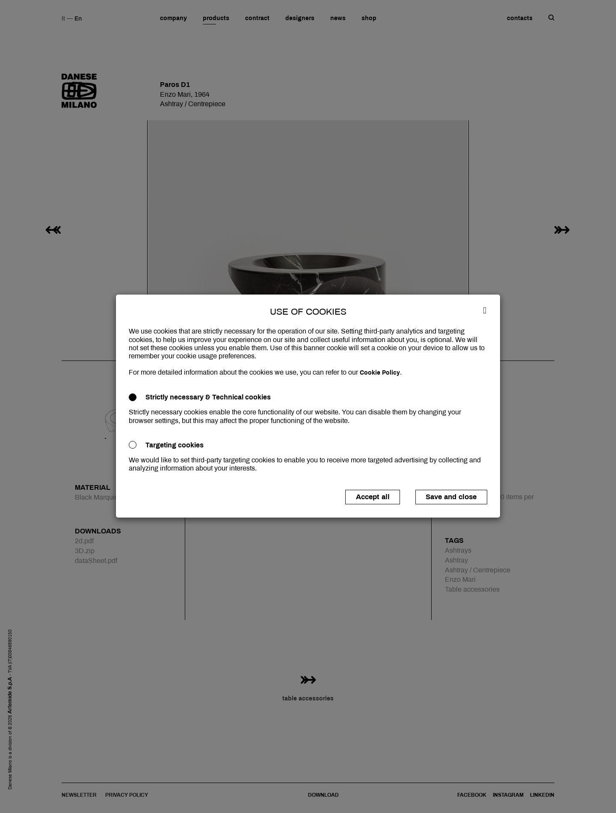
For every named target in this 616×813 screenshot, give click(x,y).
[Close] (484, 310)
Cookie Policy (380, 372)
